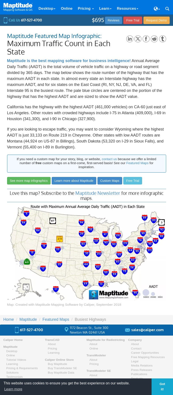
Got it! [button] (162, 386)
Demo (156, 20)
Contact (136, 348)
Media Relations (141, 365)
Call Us (22, 20)
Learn (105, 8)
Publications (139, 374)
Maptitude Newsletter (97, 193)
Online (66, 8)
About (52, 344)
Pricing (86, 8)
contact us (109, 159)
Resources (127, 8)
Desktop (46, 8)
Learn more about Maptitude (74, 180)
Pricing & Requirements (22, 368)
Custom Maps (109, 180)
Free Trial (132, 20)
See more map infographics (29, 180)
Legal (134, 361)
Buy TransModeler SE (62, 368)
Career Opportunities (145, 352)
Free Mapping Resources (148, 357)
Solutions (12, 372)
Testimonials (14, 376)
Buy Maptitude (57, 364)
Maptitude (10, 346)
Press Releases (141, 370)
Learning (12, 364)
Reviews (114, 20)
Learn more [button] (13, 389)
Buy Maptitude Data (61, 372)
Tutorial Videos (16, 359)
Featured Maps (137, 163)
